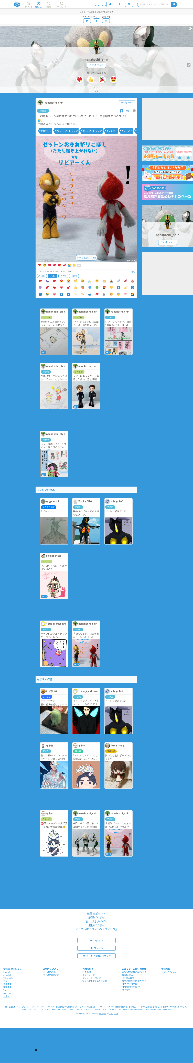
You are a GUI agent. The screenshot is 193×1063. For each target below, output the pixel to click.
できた (43, 110)
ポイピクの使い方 (51, 974)
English (6, 971)
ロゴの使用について (131, 987)
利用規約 (86, 971)
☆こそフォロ (96, 65)
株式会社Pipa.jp (168, 971)
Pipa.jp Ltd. (113, 1013)
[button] (36, 1050)
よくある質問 (128, 978)
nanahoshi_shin (96, 59)
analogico (102, 1013)
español (7, 974)
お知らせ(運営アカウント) (134, 971)
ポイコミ (126, 990)
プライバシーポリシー (92, 978)
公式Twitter (127, 974)
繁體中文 (7, 987)
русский (7, 993)
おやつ (63, 276)
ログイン (96, 940)
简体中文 (7, 984)
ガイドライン (88, 974)
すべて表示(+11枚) (86, 257)
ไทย (5, 990)
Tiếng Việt (8, 978)
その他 (74, 276)
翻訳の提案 (16, 968)
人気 (53, 276)
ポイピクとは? (49, 971)
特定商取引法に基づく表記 (94, 981)
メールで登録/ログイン (96, 956)
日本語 (6, 996)
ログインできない (130, 984)
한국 (5, 981)
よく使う (42, 276)
